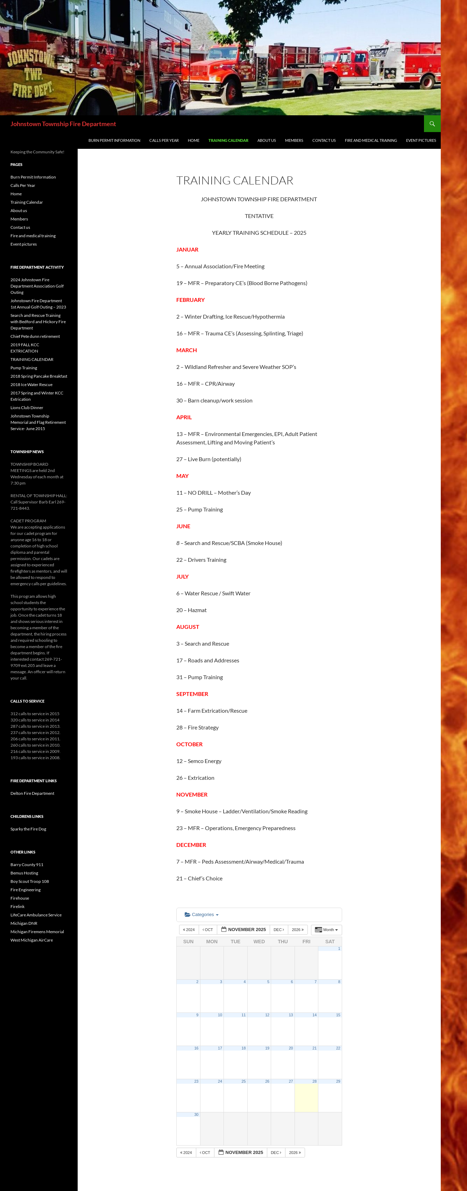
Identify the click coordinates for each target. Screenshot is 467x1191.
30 (196, 1114)
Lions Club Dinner (26, 407)
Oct (208, 930)
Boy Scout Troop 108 (29, 881)
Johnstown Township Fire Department (63, 124)
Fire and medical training (371, 140)
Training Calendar (228, 140)
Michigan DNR (23, 923)
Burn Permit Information (114, 140)
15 (338, 1015)
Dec (279, 930)
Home (193, 140)
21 (314, 1048)
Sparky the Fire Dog (28, 828)
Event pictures (421, 140)
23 (196, 1081)
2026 (298, 930)
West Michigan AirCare (31, 940)
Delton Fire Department (32, 793)
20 (291, 1048)
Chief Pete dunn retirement (35, 336)
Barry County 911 (26, 864)
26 (267, 1081)
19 (267, 1048)
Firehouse (19, 898)
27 (291, 1081)
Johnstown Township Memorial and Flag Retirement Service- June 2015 (38, 422)
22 (338, 1048)
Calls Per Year (164, 140)
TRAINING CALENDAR (32, 359)
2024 (189, 930)
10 (220, 1015)
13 (291, 1015)
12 (267, 1015)
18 (244, 1048)
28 (314, 1081)
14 (314, 1015)
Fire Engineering (25, 889)
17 (220, 1048)
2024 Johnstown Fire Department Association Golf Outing (37, 286)
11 (244, 1015)
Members (294, 140)
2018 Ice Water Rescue (31, 384)
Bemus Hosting (24, 873)
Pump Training (23, 367)
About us (266, 140)
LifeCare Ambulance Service (36, 914)
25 (244, 1081)
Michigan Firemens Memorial (37, 931)
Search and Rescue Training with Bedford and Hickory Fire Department (38, 322)
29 (338, 1081)
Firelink (17, 906)
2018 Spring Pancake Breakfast (38, 376)
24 (220, 1081)
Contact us (324, 140)
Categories (202, 914)
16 (196, 1048)
